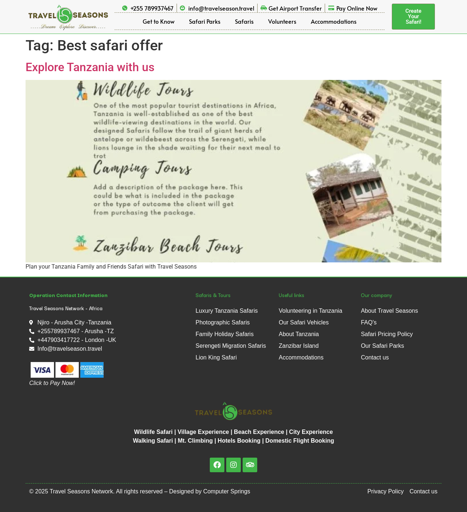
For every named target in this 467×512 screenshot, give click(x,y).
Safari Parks (204, 21)
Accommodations (333, 21)
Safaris (244, 21)
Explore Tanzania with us (90, 67)
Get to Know (158, 21)
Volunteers (282, 21)
